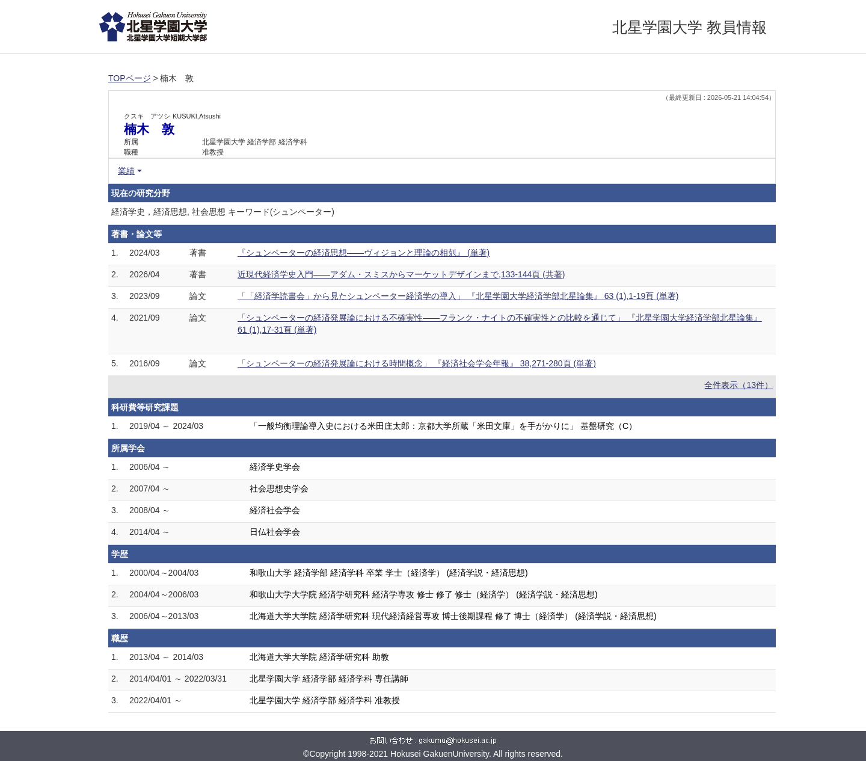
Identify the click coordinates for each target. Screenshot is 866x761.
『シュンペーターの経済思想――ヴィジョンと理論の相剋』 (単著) (364, 252)
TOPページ (129, 78)
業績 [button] (126, 171)
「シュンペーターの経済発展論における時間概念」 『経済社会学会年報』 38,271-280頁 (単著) (417, 363)
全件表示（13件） (738, 385)
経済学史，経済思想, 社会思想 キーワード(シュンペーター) (222, 212)
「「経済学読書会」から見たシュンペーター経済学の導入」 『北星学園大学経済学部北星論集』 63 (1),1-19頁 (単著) (458, 296)
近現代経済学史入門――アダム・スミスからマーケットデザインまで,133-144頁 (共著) (401, 274)
